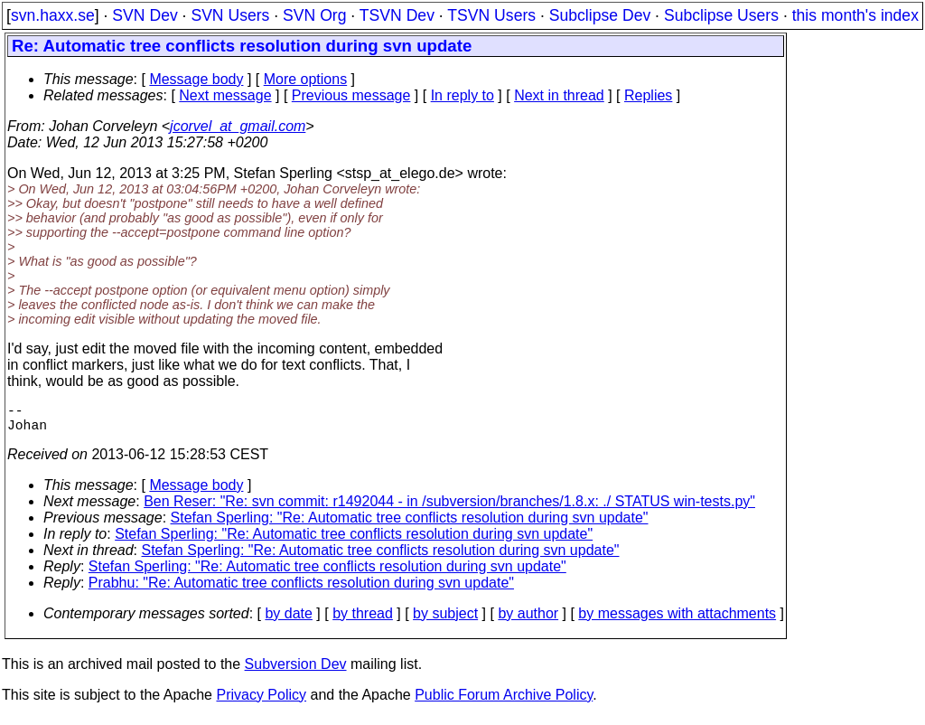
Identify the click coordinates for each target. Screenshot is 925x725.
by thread (362, 620)
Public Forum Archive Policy (504, 702)
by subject (445, 620)
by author (528, 620)
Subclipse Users (721, 15)
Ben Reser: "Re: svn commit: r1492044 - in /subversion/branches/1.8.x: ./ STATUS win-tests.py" (449, 508)
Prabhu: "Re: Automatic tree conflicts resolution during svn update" (301, 590)
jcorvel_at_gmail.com (237, 126)
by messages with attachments (677, 620)
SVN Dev (144, 15)
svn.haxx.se (53, 15)
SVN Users (230, 15)
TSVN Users (491, 15)
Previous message (351, 95)
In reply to (462, 95)
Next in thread (559, 95)
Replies (648, 95)
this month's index (855, 15)
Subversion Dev (296, 671)
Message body (196, 79)
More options (306, 79)
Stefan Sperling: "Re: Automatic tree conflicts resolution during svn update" (410, 524)
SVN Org (314, 15)
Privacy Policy (261, 702)
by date (288, 620)
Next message (225, 95)
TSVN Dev (397, 15)
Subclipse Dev (599, 15)
